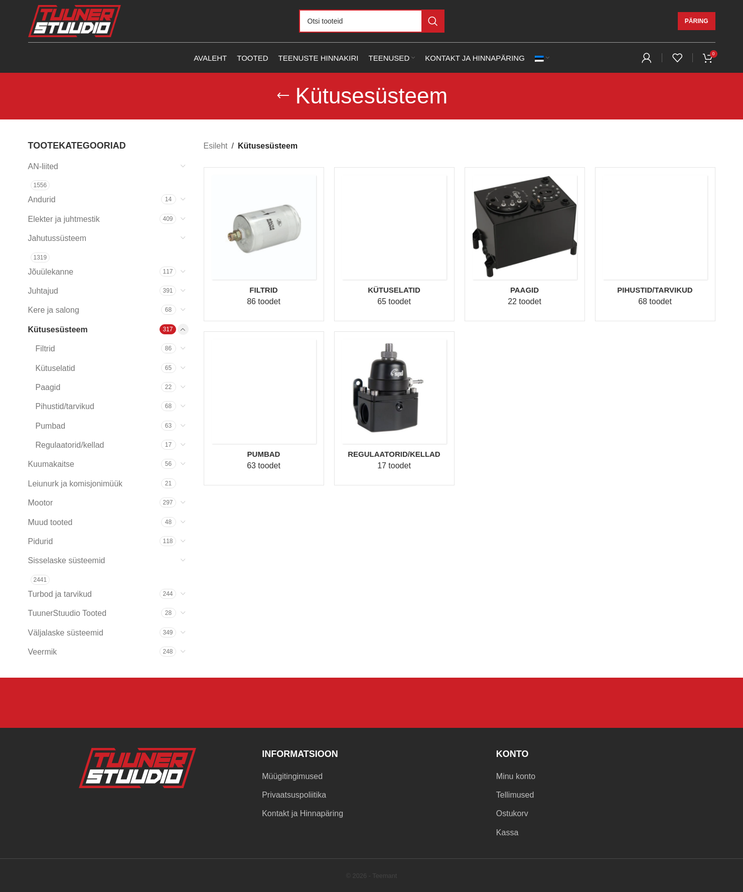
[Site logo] (74, 20)
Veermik (42, 652)
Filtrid (45, 348)
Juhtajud (43, 291)
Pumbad (51, 426)
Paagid (48, 387)
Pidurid (40, 541)
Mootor (40, 502)
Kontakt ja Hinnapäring (302, 813)
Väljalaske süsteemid (65, 632)
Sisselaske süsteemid (66, 560)
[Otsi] (371, 21)
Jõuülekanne (51, 272)
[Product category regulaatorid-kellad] (394, 408)
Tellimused (515, 795)
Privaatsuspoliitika (294, 795)
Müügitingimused (292, 776)
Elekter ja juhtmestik (64, 219)
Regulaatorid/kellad (70, 445)
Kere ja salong (53, 310)
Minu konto (515, 776)
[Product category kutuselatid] (394, 244)
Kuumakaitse (51, 464)
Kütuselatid (55, 368)
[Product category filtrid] (264, 244)
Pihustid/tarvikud (65, 406)
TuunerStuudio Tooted (67, 613)
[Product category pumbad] (264, 408)
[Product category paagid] (525, 244)
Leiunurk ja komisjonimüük (75, 483)
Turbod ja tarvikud (60, 594)
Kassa (507, 832)
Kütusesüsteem (58, 329)
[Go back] (282, 96)
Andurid (42, 199)
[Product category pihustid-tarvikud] (655, 244)
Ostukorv (512, 813)
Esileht (216, 146)
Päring (696, 21)
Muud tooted (50, 522)
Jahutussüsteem (57, 238)
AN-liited (43, 166)
